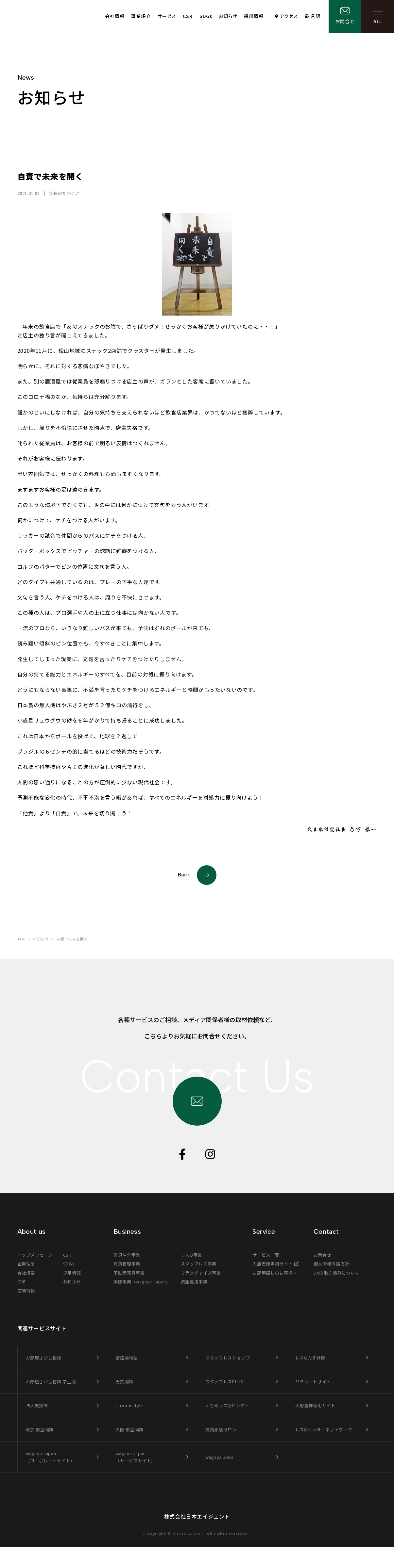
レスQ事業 (191, 1255)
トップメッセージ (35, 1255)
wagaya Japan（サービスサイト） (135, 1457)
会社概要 (26, 1273)
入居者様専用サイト (272, 1264)
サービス (167, 16)
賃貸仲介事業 (126, 1255)
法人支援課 (37, 1405)
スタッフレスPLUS (224, 1381)
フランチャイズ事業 (201, 1273)
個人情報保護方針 (331, 1264)
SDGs (205, 16)
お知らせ (228, 16)
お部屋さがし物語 (43, 1358)
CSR (188, 16)
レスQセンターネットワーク (323, 1429)
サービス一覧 (265, 1255)
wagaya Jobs (219, 1457)
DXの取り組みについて (336, 1273)
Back (197, 875)
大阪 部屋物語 (129, 1429)
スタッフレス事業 (198, 1264)
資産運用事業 (194, 1281)
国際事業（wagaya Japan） (142, 1281)
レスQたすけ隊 (310, 1358)
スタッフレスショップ (227, 1358)
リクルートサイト (313, 1381)
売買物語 (124, 1381)
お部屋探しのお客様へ (274, 1273)
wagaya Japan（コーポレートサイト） (50, 1457)
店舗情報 (26, 1290)
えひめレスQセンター (227, 1405)
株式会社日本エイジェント (197, 1516)
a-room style (129, 1405)
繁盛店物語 (126, 1358)
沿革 (21, 1281)
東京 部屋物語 (40, 1429)
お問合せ (344, 21)
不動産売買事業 (129, 1273)
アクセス (289, 16)
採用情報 (254, 16)
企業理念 (26, 1264)
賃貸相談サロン (221, 1429)
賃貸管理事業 (126, 1264)
